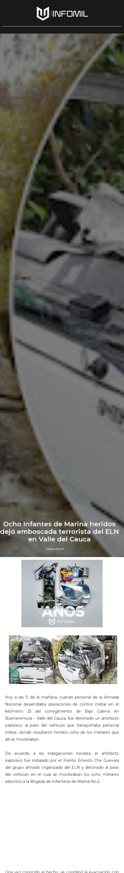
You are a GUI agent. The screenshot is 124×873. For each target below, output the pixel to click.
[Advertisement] (62, 833)
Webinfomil (55, 549)
